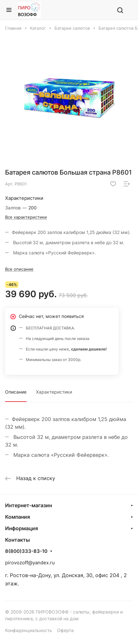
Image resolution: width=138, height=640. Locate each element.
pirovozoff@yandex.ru (30, 563)
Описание (15, 392)
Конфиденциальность (28, 630)
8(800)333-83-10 (26, 551)
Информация (21, 528)
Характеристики (54, 392)
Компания (17, 517)
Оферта (65, 630)
